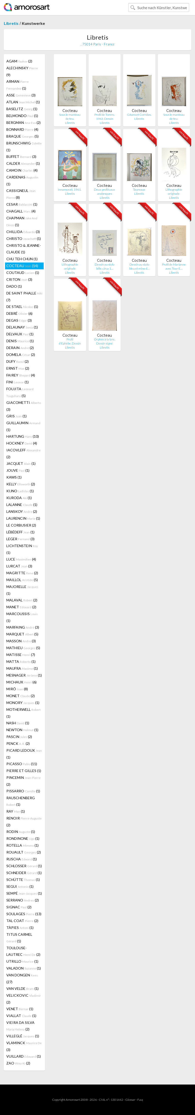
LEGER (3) (20, 539)
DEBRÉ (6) (19, 313)
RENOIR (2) (24, 821)
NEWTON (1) (22, 730)
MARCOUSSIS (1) (22, 617)
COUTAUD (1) (22, 272)
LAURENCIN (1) (23, 518)
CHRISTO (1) (23, 238)
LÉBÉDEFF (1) (20, 532)
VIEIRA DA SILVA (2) (20, 1025)
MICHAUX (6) (21, 682)
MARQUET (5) (22, 634)
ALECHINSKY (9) (22, 71)
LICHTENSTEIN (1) (22, 549)
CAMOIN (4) (22, 170)
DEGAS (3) (19, 320)
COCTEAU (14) (22, 266)
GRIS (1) (16, 416)
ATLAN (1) (23, 102)
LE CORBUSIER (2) (21, 525)
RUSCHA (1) (21, 859)
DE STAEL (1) (22, 306)
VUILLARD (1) (23, 1056)
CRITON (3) (19, 279)
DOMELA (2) (20, 354)
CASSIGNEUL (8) (21, 194)
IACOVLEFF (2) (23, 453)
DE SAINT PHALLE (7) (24, 296)
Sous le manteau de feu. (69, 117)
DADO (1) (14, 286)
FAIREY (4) (20, 375)
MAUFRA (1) (22, 668)
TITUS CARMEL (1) (19, 937)
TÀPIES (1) (20, 927)
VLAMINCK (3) (24, 1046)
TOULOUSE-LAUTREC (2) (23, 951)
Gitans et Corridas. (139, 115)
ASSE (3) (21, 95)
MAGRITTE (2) (22, 573)
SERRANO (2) (22, 900)
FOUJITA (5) (20, 392)
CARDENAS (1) (22, 180)
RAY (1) (15, 811)
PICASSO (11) (21, 764)
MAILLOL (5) (22, 580)
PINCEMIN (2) (23, 780)
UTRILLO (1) (22, 961)
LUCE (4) (21, 559)
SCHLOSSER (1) (24, 866)
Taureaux (139, 189)
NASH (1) (17, 723)
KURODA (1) (19, 498)
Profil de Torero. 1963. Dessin (104, 117)
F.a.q (140, 1100)
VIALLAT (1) (21, 1015)
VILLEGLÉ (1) (22, 1036)
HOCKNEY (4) (21, 443)
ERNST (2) (17, 368)
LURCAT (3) (19, 566)
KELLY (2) (20, 484)
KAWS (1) (14, 477)
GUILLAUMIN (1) (23, 426)
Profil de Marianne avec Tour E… (174, 266)
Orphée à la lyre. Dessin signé (104, 341)
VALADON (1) (23, 968)
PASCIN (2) (19, 736)
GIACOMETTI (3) (23, 406)
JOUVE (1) (17, 470)
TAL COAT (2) (22, 921)
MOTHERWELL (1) (23, 712)
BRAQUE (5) (22, 136)
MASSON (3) (21, 641)
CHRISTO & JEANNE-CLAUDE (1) (23, 248)
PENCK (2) (18, 743)
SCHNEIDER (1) (24, 873)
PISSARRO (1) (23, 791)
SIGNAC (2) (18, 907)
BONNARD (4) (22, 129)
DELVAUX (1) (20, 334)
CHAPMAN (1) (21, 221)
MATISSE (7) (20, 654)
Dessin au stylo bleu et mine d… (139, 266)
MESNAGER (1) (24, 675)
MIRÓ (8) (17, 689)
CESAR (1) (21, 204)
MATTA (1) (21, 661)
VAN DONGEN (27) (22, 978)
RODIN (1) (20, 831)
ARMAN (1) (17, 84)
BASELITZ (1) (21, 109)
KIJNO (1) (20, 491)
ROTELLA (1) (22, 845)
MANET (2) (21, 607)
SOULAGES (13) (23, 914)
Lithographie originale (174, 191)
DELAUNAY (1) (22, 327)
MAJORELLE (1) (22, 590)
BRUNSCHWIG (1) (24, 146)
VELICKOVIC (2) (23, 998)
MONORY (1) (22, 702)
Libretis (11, 23)
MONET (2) (20, 696)
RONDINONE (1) (22, 838)
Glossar (130, 1100)
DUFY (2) (17, 361)
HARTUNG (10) (22, 436)
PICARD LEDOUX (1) (24, 753)
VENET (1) (19, 1009)
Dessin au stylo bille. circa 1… (104, 266)
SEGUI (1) (20, 886)
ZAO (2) (18, 1063)
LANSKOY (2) (21, 511)
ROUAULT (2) (23, 852)
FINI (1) (17, 382)
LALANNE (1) (21, 504)
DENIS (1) (20, 341)
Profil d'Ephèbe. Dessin (70, 341)
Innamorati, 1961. (70, 189)
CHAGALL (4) (21, 211)
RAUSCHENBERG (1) (20, 801)
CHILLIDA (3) (23, 231)
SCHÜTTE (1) (23, 879)
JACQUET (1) (21, 463)
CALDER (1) (23, 163)
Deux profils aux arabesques (104, 191)
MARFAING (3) (22, 627)
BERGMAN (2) (23, 122)
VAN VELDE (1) (22, 988)
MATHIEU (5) (23, 648)
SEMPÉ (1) (24, 893)
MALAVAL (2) (21, 600)
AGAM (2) (19, 61)
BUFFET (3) (21, 156)
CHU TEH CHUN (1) (22, 259)
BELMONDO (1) (22, 115)
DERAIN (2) (20, 348)
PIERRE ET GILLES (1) (23, 770)
